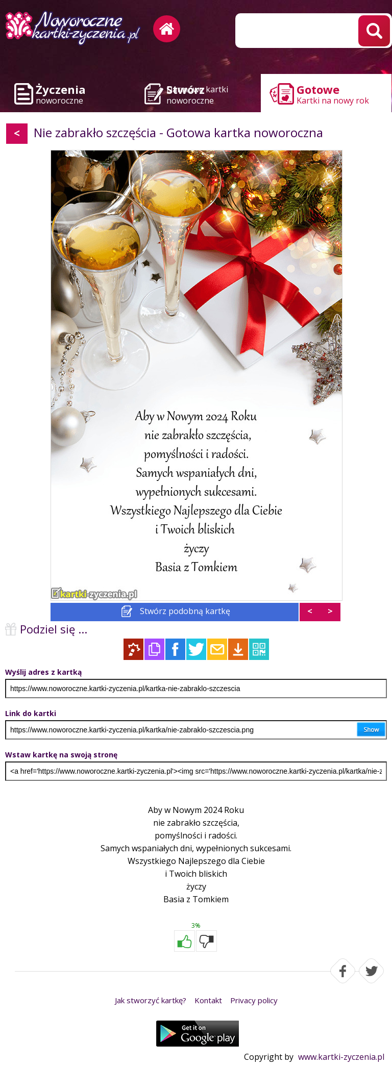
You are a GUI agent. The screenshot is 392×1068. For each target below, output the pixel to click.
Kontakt (208, 1000)
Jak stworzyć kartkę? (150, 1000)
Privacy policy (254, 1000)
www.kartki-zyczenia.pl (341, 1056)
